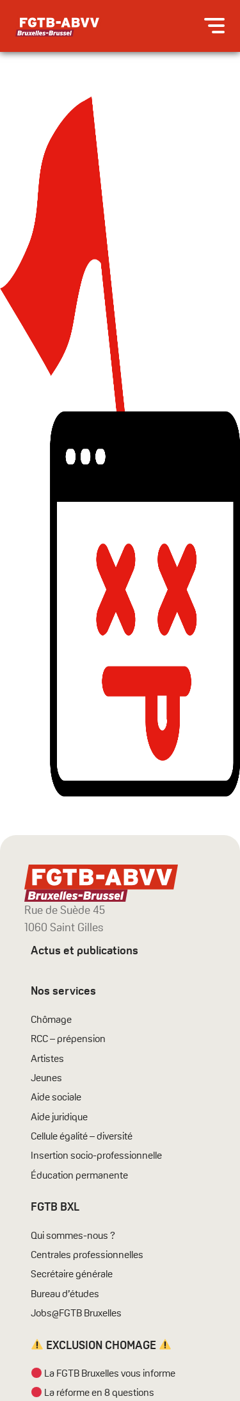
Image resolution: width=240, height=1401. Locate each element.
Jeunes (46, 1078)
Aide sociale (56, 1097)
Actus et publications (84, 950)
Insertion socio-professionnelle (96, 1155)
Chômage (51, 1019)
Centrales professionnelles (88, 1255)
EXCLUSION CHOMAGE (101, 1345)
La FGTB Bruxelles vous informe (103, 1373)
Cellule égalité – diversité (81, 1136)
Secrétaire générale (72, 1274)
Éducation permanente (79, 1175)
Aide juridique (59, 1117)
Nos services (63, 990)
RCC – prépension (68, 1039)
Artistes (47, 1059)
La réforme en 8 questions (92, 1392)
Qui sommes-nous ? (73, 1235)
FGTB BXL (55, 1206)
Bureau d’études (65, 1294)
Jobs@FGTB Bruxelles (76, 1313)
